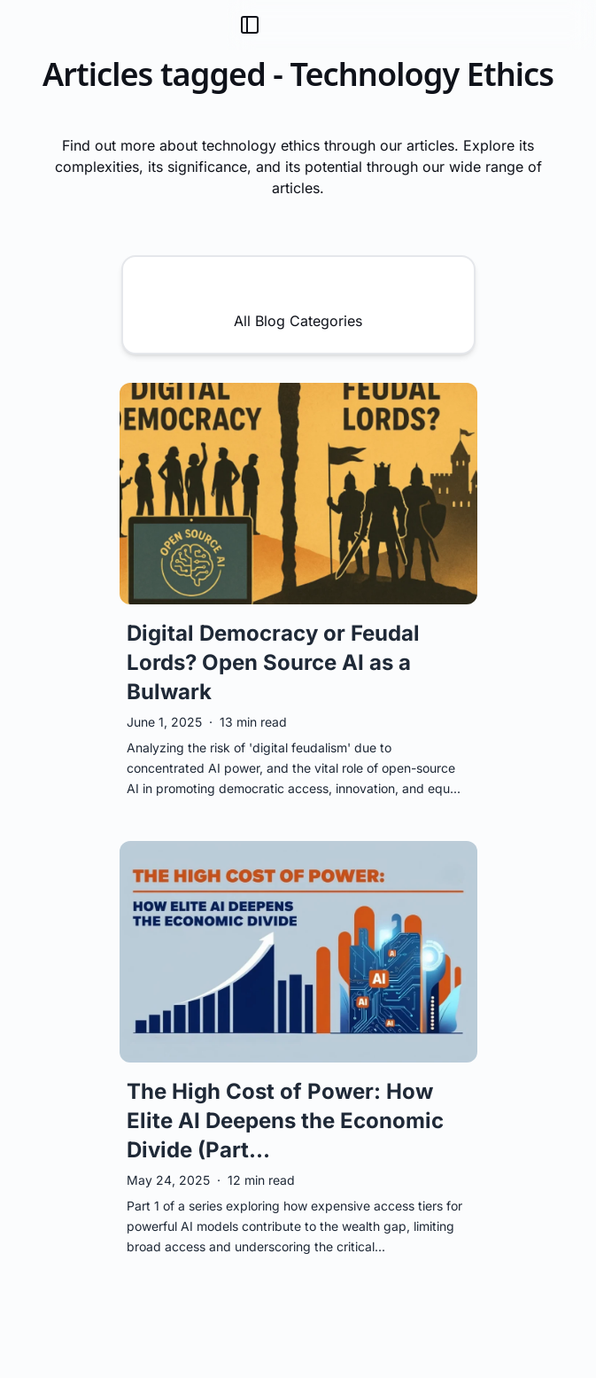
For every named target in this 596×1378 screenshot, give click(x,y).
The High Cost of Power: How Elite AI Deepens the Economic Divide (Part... (285, 1120)
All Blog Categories (298, 304)
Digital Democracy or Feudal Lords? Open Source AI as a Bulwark (273, 662)
